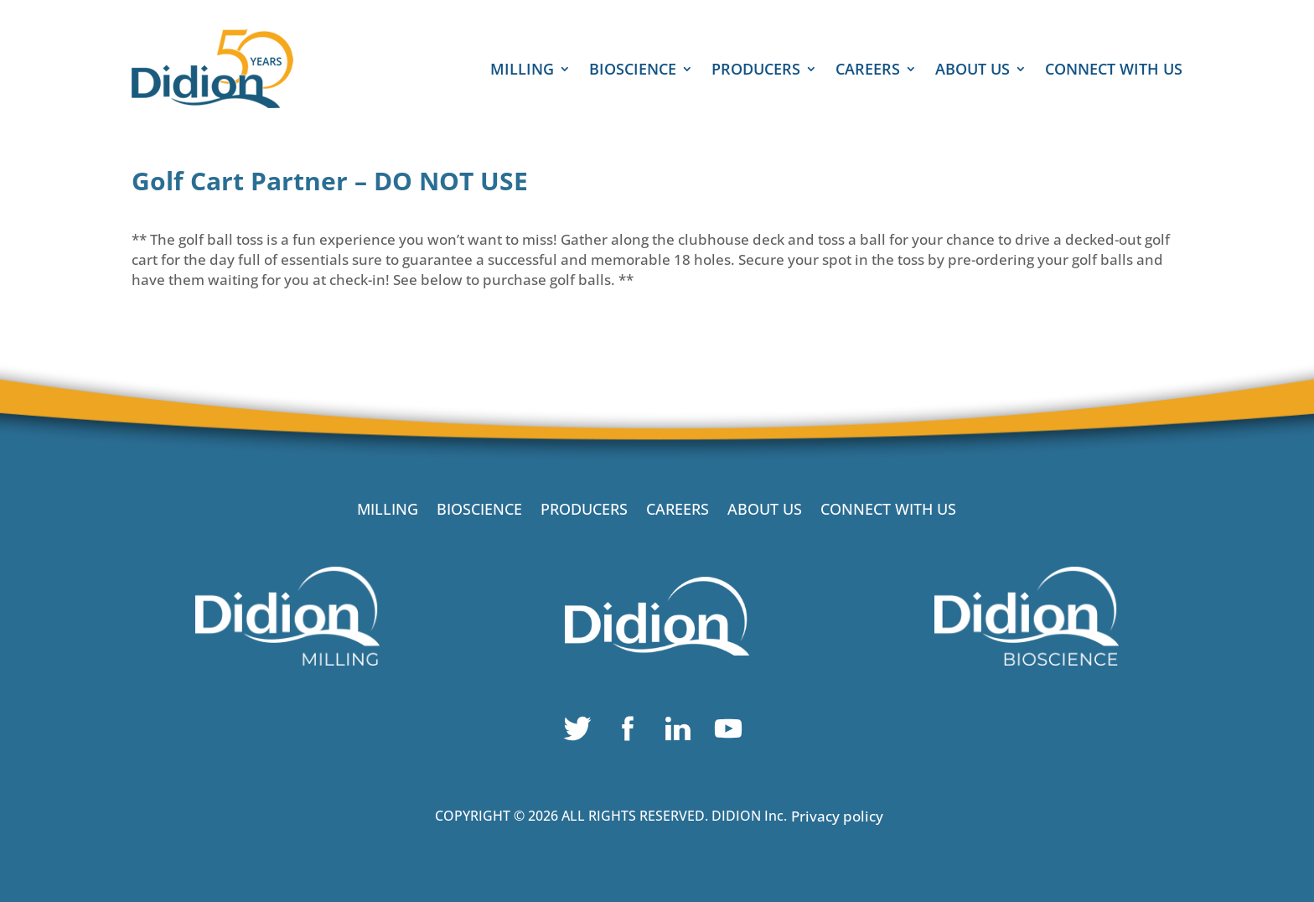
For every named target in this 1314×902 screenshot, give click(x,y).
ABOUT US (972, 71)
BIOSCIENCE (632, 71)
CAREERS (867, 71)
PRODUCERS (755, 71)
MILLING (522, 71)
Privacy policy (837, 816)
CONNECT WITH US (1113, 71)
